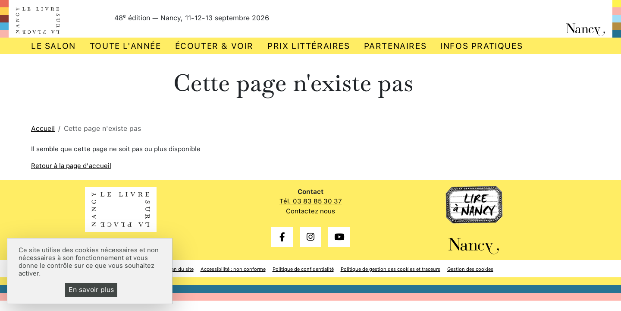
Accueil (43, 128)
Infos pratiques (481, 46)
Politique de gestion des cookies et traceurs (390, 269)
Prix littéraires (308, 46)
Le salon (53, 46)
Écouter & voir (214, 46)
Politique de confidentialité (303, 269)
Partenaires (395, 46)
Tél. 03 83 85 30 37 (310, 201)
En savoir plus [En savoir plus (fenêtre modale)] (91, 290)
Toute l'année (125, 46)
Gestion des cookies (470, 269)
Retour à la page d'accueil (71, 166)
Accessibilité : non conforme (233, 269)
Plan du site (180, 269)
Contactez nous (310, 211)
